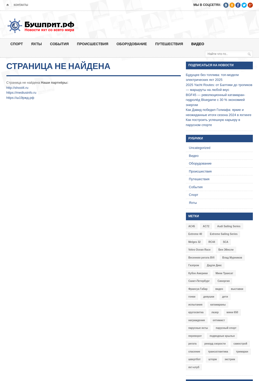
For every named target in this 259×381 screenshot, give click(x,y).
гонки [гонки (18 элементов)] (191, 296)
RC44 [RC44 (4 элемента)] (211, 242)
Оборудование (131, 43)
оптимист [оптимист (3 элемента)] (219, 320)
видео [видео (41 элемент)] (219, 289)
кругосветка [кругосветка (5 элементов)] (196, 312)
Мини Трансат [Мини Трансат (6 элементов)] (224, 273)
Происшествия (92, 43)
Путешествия (169, 43)
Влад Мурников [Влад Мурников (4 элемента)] (232, 257)
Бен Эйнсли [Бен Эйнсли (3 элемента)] (226, 249)
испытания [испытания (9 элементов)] (195, 304)
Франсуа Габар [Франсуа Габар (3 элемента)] (198, 289)
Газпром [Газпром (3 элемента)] (193, 265)
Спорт (17, 43)
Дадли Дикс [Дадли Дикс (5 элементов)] (214, 265)
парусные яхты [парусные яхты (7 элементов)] (198, 328)
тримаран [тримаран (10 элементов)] (242, 351)
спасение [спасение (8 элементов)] (194, 351)
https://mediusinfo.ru (21, 92)
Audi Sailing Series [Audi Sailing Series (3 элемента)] (229, 226)
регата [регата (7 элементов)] (192, 343)
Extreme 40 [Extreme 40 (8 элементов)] (195, 234)
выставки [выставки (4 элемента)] (237, 289)
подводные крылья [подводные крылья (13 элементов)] (222, 336)
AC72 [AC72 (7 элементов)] (206, 226)
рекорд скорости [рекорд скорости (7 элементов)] (215, 343)
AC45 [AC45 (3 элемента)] (191, 226)
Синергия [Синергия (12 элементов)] (223, 281)
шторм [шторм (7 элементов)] (212, 359)
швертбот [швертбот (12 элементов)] (194, 359)
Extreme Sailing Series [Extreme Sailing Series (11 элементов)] (224, 234)
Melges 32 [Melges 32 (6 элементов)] (194, 242)
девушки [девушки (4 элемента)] (208, 296)
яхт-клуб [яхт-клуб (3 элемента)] (194, 367)
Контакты (21, 5)
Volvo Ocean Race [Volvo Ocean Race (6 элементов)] (199, 249)
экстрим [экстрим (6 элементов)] (230, 359)
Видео (197, 43)
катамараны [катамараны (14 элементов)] (218, 304)
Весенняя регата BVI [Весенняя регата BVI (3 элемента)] (201, 257)
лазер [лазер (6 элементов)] (215, 312)
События (59, 43)
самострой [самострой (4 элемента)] (240, 343)
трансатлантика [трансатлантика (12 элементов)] (218, 351)
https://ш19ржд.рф (20, 98)
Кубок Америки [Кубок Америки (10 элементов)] (198, 273)
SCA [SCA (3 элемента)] (225, 242)
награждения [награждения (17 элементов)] (196, 320)
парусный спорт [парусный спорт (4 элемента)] (226, 328)
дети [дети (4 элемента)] (225, 296)
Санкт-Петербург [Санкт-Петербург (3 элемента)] (199, 281)
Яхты (36, 43)
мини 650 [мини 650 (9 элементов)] (232, 312)
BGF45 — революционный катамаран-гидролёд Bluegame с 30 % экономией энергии (215, 100)
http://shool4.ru (17, 88)
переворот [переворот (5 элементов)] (195, 336)
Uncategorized (200, 148)
